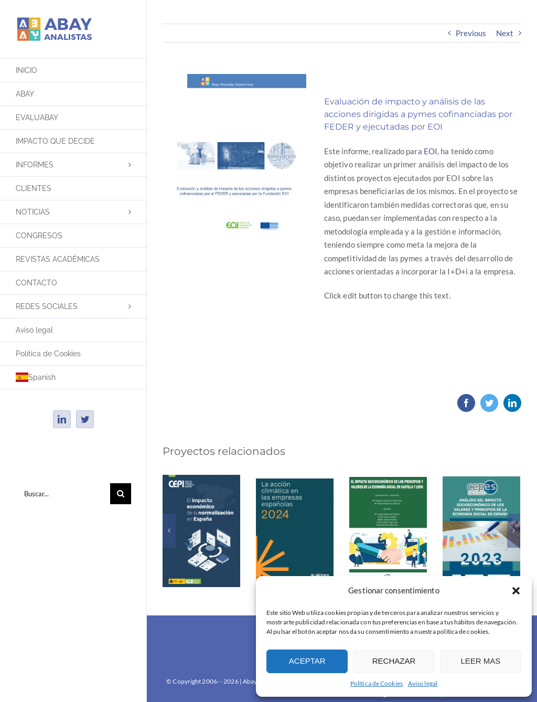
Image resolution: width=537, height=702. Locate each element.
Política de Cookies (376, 683)
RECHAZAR (394, 660)
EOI (430, 151)
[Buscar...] (63, 493)
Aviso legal (422, 683)
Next (504, 33)
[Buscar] (120, 493)
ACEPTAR (307, 660)
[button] (516, 591)
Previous (471, 33)
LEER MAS (480, 660)
